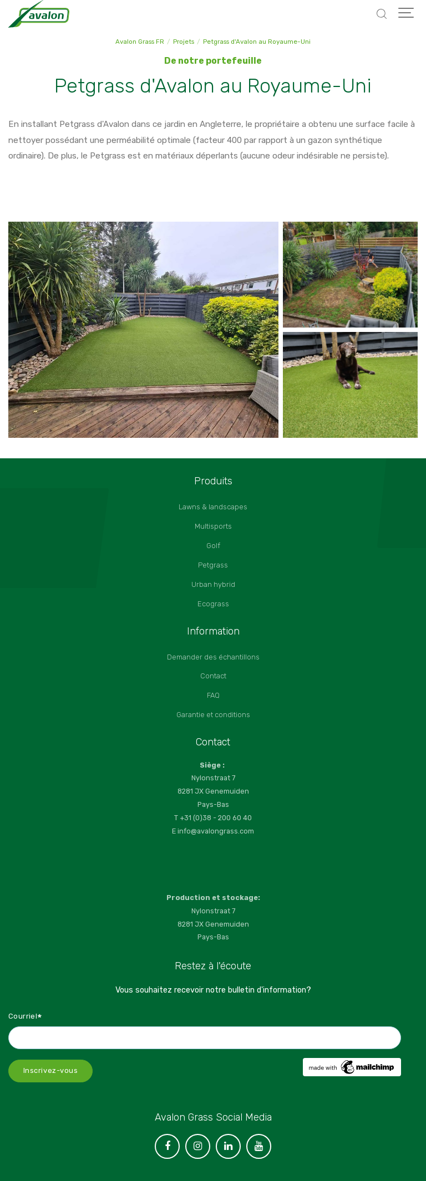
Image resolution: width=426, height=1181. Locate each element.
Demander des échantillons (213, 657)
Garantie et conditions (213, 714)
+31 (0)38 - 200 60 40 (216, 818)
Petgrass (213, 565)
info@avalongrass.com (216, 831)
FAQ (213, 695)
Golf (213, 545)
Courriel (25, 1015)
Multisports (213, 526)
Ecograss (213, 604)
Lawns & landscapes (213, 507)
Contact (213, 676)
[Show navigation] (406, 14)
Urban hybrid (213, 584)
